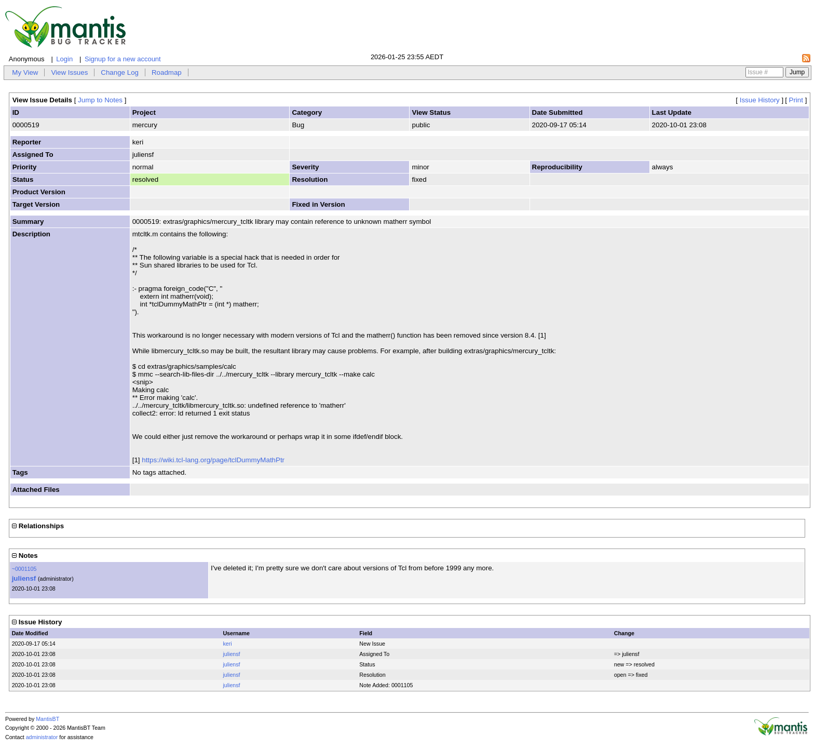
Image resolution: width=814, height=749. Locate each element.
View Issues (69, 72)
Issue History (760, 100)
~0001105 (24, 569)
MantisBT (47, 719)
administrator (42, 737)
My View (25, 72)
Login (64, 59)
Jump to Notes (100, 100)
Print (796, 100)
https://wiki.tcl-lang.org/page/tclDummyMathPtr (213, 460)
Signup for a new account (123, 59)
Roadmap (167, 72)
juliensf (24, 578)
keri (227, 643)
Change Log (120, 72)
